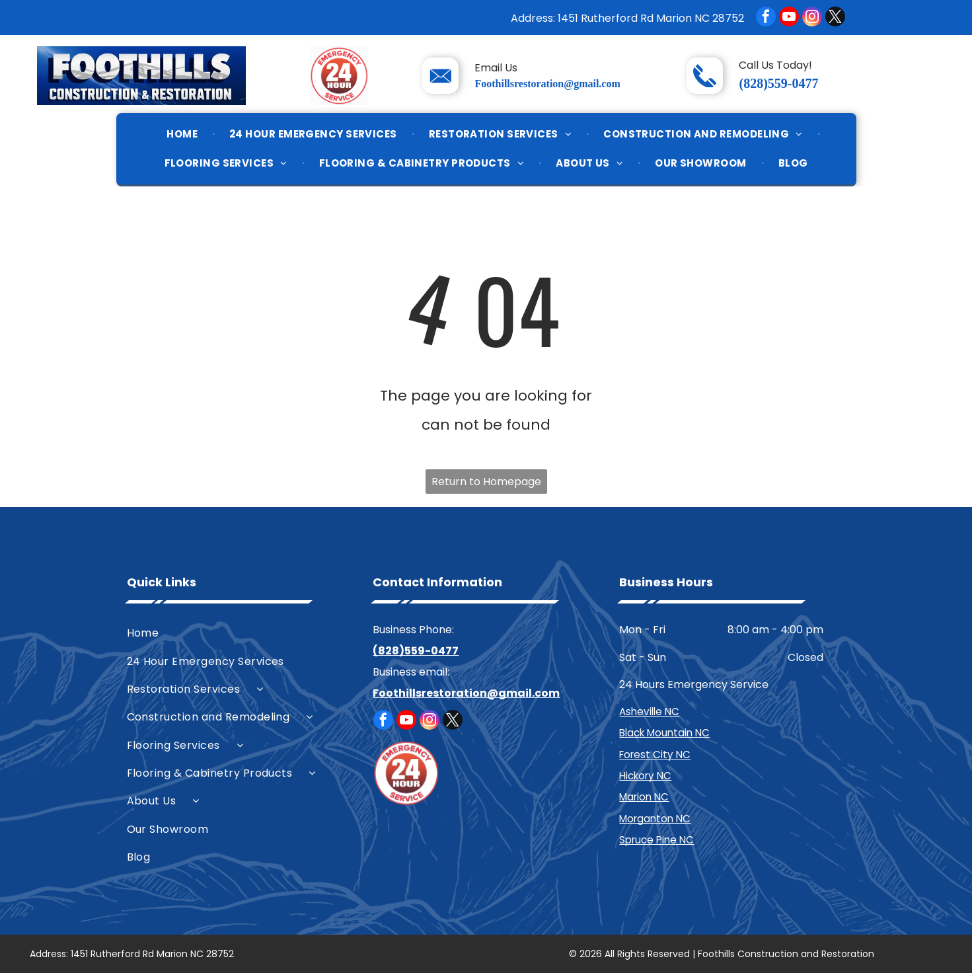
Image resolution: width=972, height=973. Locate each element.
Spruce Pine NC (656, 840)
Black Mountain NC (664, 733)
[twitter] (835, 18)
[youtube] (789, 18)
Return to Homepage (486, 481)
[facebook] (766, 18)
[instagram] (812, 18)
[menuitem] (183, 134)
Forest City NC (655, 754)
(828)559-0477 (778, 83)
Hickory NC (645, 776)
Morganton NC (655, 819)
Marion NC (644, 797)
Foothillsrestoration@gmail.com (547, 83)
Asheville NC (649, 712)
